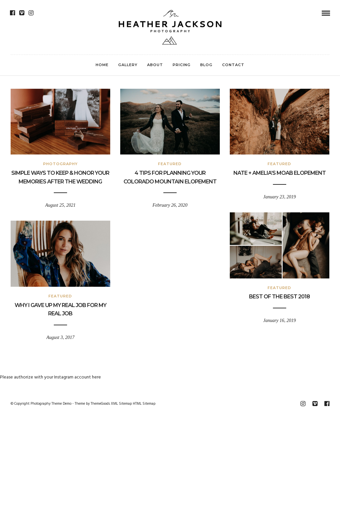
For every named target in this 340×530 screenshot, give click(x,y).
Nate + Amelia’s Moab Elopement (279, 173)
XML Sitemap (121, 404)
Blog (206, 64)
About (155, 64)
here (96, 377)
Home (102, 64)
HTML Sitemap (144, 404)
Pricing (182, 64)
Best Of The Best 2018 (279, 296)
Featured (170, 163)
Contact (233, 64)
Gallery (127, 64)
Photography (60, 163)
